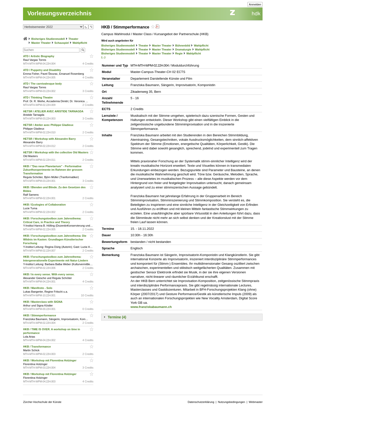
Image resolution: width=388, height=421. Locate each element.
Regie (179, 53)
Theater (73, 38)
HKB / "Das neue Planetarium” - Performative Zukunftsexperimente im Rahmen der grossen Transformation (52, 170)
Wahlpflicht (80, 42)
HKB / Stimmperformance (40, 315)
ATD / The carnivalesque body (42, 83)
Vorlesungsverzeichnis (59, 13)
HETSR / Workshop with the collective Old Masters (56, 152)
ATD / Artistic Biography (39, 56)
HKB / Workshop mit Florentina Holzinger (50, 360)
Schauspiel (61, 42)
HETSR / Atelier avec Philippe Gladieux (48, 124)
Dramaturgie (183, 49)
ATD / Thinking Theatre (38, 97)
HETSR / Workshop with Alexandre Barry (49, 138)
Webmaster (256, 401)
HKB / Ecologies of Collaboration (44, 204)
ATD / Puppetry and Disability (42, 70)
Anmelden (255, 4)
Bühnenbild (182, 45)
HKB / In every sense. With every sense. (49, 274)
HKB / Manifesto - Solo (38, 287)
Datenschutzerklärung (201, 401)
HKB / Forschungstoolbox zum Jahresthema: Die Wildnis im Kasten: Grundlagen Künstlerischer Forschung (54, 239)
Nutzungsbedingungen (231, 401)
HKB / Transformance (37, 346)
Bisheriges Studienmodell (48, 38)
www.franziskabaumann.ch (151, 307)
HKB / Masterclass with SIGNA (43, 301)
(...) (103, 57)
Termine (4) (117, 317)
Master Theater (40, 42)
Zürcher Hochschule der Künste (42, 401)
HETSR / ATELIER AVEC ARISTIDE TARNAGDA (53, 111)
